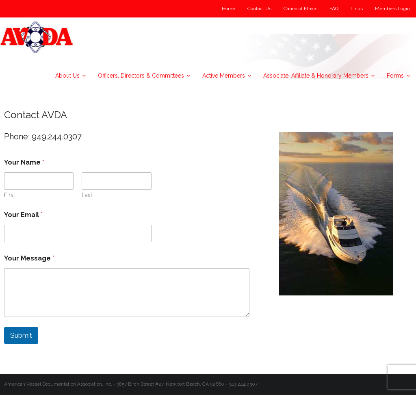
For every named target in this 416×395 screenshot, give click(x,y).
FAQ (333, 8)
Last (87, 195)
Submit (21, 335)
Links (357, 8)
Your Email (23, 215)
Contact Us (259, 8)
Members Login (392, 8)
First (9, 195)
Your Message (29, 258)
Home (228, 8)
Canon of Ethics (300, 8)
